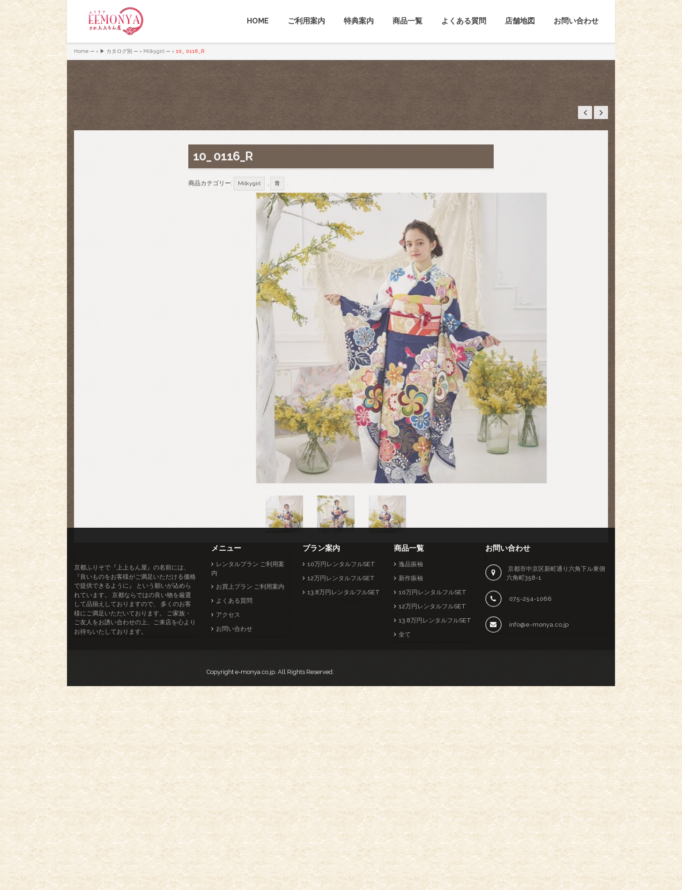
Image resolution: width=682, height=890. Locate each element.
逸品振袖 (411, 607)
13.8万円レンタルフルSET (343, 635)
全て (405, 677)
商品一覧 (408, 20)
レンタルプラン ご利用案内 (247, 612)
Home (81, 51)
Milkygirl (153, 51)
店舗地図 (520, 20)
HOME (258, 20)
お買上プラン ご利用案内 (250, 630)
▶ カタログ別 (116, 51)
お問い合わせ (576, 20)
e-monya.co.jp (255, 715)
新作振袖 (411, 621)
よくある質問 (463, 20)
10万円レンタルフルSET (341, 607)
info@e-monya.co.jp (539, 668)
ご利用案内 (306, 20)
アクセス (228, 658)
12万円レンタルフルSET (341, 621)
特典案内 (359, 20)
